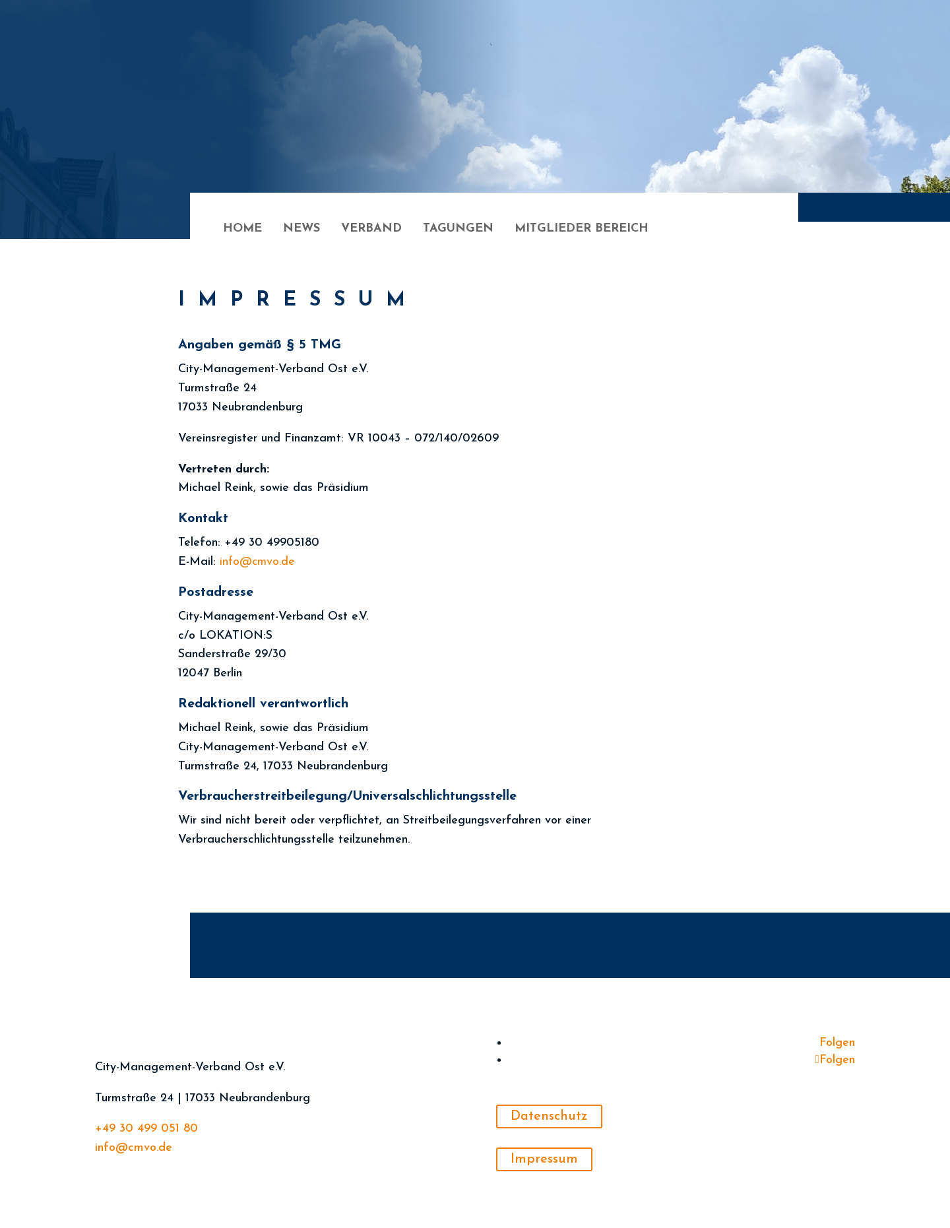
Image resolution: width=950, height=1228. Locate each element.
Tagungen (458, 229)
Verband (371, 229)
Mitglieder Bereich (582, 229)
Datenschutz (549, 1116)
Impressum (544, 1159)
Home (242, 229)
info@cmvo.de (133, 1148)
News (301, 229)
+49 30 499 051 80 (146, 1128)
